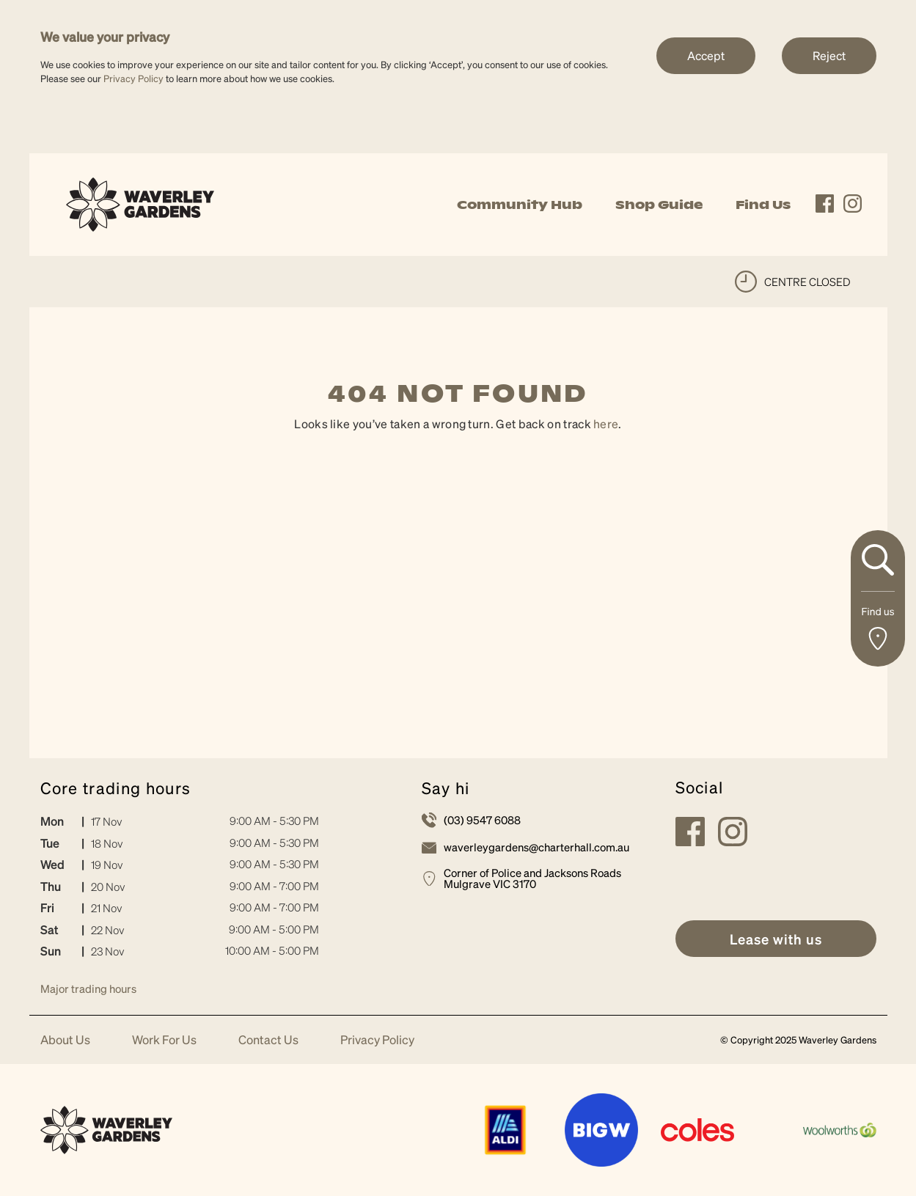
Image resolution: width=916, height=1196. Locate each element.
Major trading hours (88, 988)
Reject (829, 55)
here (605, 423)
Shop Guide (659, 205)
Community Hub (519, 205)
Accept (706, 55)
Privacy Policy (133, 78)
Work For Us (164, 1040)
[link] (140, 202)
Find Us (763, 205)
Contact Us (268, 1040)
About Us (65, 1040)
